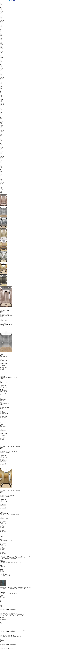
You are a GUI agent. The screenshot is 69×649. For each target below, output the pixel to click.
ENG (0, 28)
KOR (0, 29)
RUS (0, 30)
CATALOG (1, 57)
